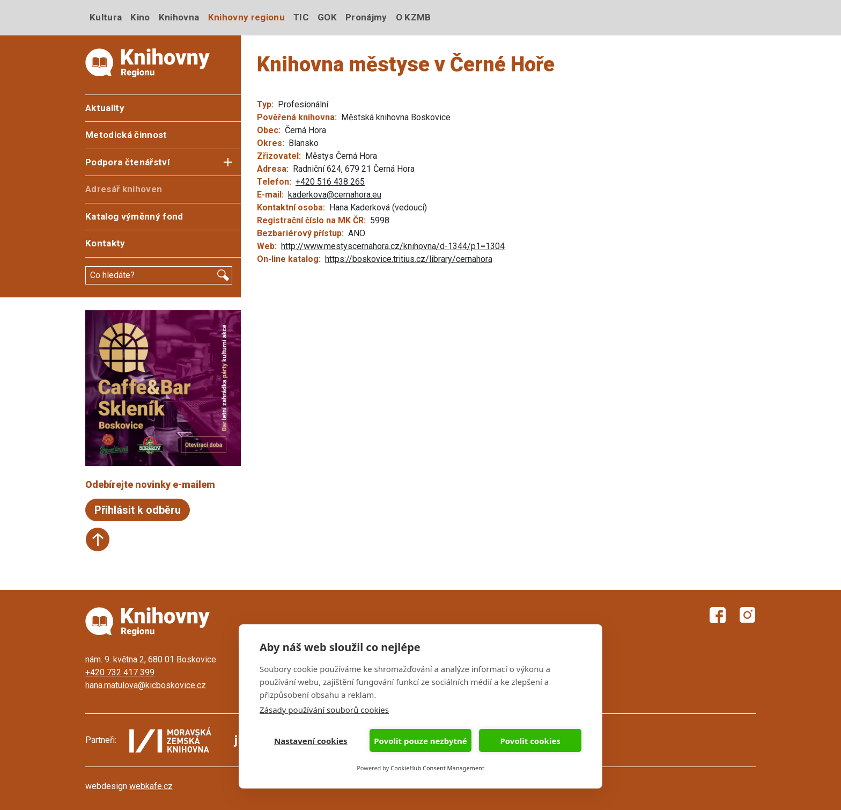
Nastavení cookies (311, 740)
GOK (327, 17)
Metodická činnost (126, 134)
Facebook (718, 615)
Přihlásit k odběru (137, 509)
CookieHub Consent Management (437, 768)
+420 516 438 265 (330, 182)
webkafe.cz (151, 786)
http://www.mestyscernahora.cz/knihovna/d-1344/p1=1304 (393, 246)
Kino (140, 17)
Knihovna (179, 17)
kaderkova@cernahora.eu (334, 194)
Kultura (106, 17)
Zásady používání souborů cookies (324, 709)
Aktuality (104, 108)
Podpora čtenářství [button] (127, 162)
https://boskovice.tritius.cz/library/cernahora (408, 259)
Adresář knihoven (123, 189)
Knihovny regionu (246, 17)
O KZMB (413, 17)
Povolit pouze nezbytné (420, 740)
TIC (301, 17)
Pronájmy (366, 17)
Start (97, 539)
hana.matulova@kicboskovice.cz (145, 685)
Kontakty (105, 243)
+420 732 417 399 (119, 672)
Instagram (748, 615)
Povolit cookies (530, 740)
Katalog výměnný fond (134, 216)
